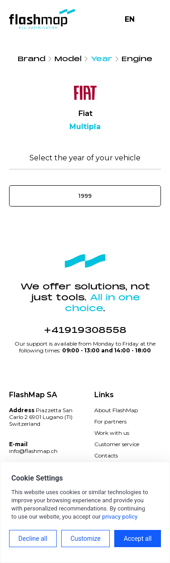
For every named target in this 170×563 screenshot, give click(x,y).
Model (68, 59)
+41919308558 (85, 330)
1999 (85, 195)
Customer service (116, 444)
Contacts (106, 455)
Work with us (111, 432)
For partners (110, 421)
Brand (31, 59)
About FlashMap (116, 410)
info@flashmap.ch (33, 451)
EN (130, 19)
